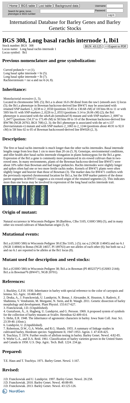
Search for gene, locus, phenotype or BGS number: (22, 12)
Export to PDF (117, 46)
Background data (66, 5)
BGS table (28, 5)
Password (100, 10)
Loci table (45, 5)
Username (100, 6)
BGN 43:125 (93, 46)
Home (13, 5)
